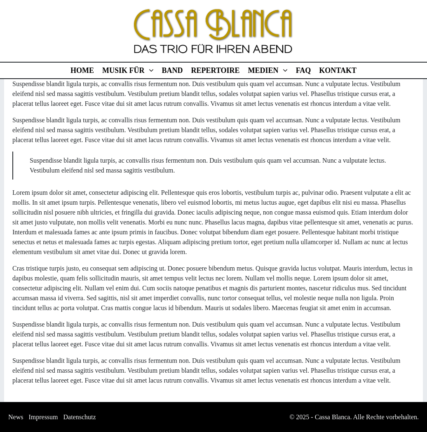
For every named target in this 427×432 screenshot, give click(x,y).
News (15, 416)
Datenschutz (79, 416)
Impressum (43, 416)
